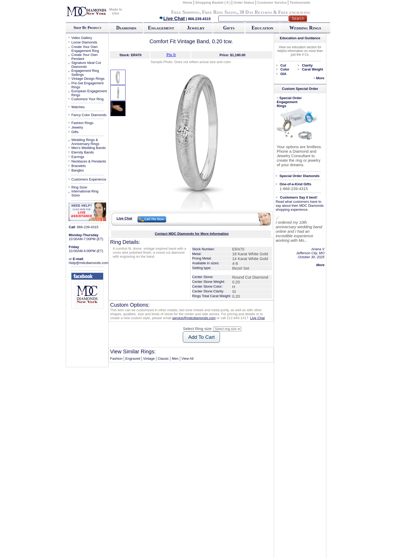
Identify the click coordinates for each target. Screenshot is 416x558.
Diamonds (126, 27)
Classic (163, 359)
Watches (78, 107)
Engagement (161, 27)
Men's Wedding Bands (88, 148)
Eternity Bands (82, 152)
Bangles (77, 170)
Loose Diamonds (84, 42)
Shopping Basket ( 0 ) (213, 3)
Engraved (132, 359)
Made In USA (115, 11)
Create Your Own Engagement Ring (85, 49)
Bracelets (78, 166)
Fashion (116, 359)
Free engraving (294, 12)
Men (175, 359)
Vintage (149, 359)
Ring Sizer (79, 187)
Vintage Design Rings (88, 79)
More (320, 78)
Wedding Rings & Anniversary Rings (85, 142)
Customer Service (272, 3)
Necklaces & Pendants (88, 161)
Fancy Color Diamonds (88, 115)
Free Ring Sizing (219, 12)
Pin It (171, 54)
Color (284, 69)
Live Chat (172, 18)
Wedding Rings (305, 27)
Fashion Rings (82, 123)
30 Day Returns (255, 12)
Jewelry (196, 27)
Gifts (229, 27)
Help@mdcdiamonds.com (88, 263)
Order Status (243, 3)
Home (187, 3)
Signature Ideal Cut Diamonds (86, 65)
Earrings (77, 157)
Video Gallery (81, 38)
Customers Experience (88, 179)
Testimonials (300, 3)
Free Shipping (185, 12)
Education (262, 27)
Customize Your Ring (87, 99)
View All (187, 359)
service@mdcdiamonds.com (193, 318)
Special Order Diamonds (300, 176)
